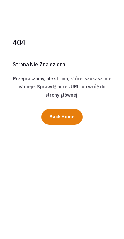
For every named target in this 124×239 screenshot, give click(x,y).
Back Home (62, 117)
